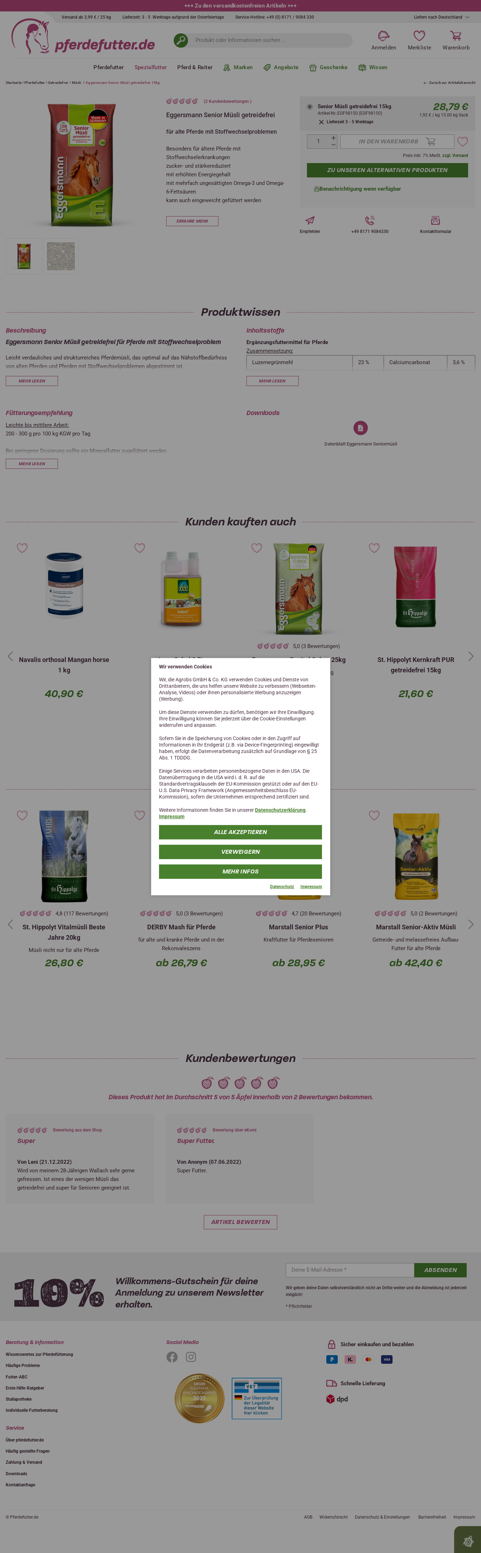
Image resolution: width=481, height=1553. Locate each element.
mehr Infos (240, 871)
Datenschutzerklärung (280, 810)
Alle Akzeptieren (241, 832)
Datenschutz (282, 886)
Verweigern (240, 852)
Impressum (171, 816)
